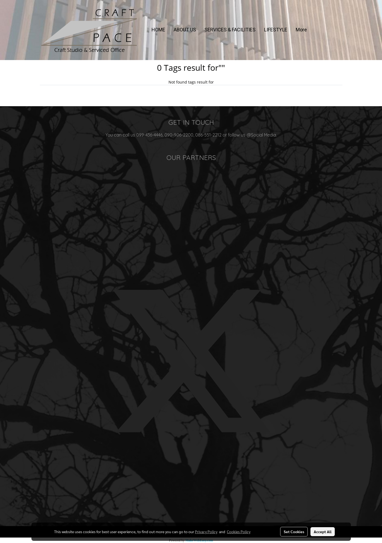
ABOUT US (185, 29)
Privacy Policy (206, 531)
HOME (158, 29)
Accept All (322, 531)
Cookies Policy (238, 531)
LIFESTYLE (275, 29)
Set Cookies (294, 531)
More (301, 29)
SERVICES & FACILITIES (230, 29)
